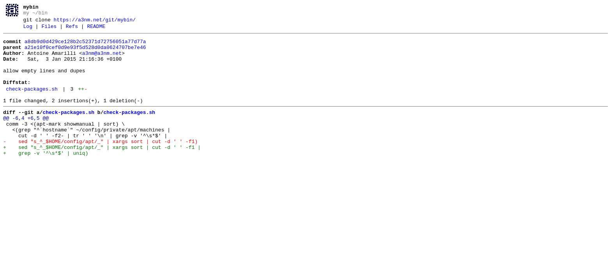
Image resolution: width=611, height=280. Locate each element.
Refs (72, 29)
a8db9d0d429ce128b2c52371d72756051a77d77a (85, 46)
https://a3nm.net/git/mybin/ (95, 22)
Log (27, 29)
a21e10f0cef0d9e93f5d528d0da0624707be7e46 (85, 53)
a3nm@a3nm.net (102, 60)
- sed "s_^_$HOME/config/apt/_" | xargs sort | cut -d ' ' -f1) (100, 163)
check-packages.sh (32, 103)
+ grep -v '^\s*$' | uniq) (45, 177)
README (96, 29)
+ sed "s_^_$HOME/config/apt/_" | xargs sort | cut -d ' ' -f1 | (102, 170)
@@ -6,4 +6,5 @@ (26, 135)
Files (49, 29)
